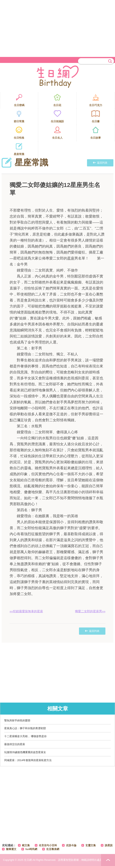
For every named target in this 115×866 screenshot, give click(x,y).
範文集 (26, 845)
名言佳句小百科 (48, 845)
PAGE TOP (108, 860)
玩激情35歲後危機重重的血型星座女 (25, 752)
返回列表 (100, 162)
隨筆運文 (11, 849)
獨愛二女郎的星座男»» (90, 611)
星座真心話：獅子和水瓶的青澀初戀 (25, 728)
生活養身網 (52, 849)
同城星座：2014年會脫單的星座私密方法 (28, 760)
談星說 (109, 845)
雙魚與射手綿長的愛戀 (17, 720)
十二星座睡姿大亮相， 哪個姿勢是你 (25, 736)
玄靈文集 (90, 845)
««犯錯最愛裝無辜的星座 (26, 611)
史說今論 (71, 845)
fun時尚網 (31, 849)
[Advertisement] (57, 28)
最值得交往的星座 (14, 744)
